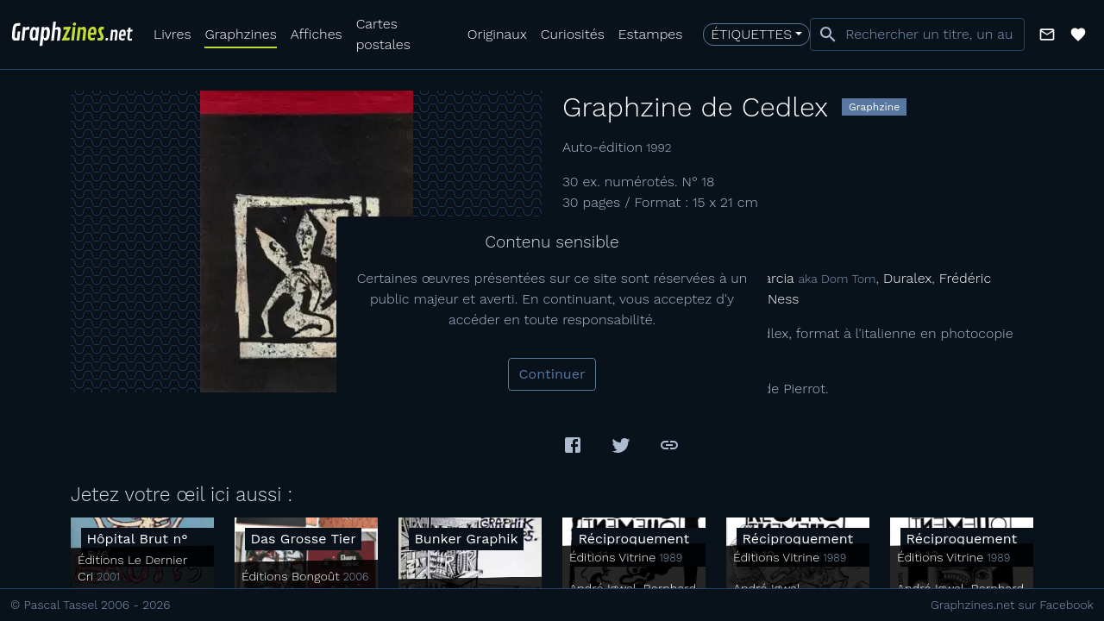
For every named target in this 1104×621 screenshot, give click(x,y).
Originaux (497, 34)
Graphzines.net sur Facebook (1012, 605)
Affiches (316, 34)
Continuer (552, 374)
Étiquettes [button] (751, 34)
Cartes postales (383, 34)
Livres (172, 34)
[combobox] (917, 34)
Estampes (650, 34)
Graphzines (240, 34)
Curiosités (573, 34)
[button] (1047, 34)
